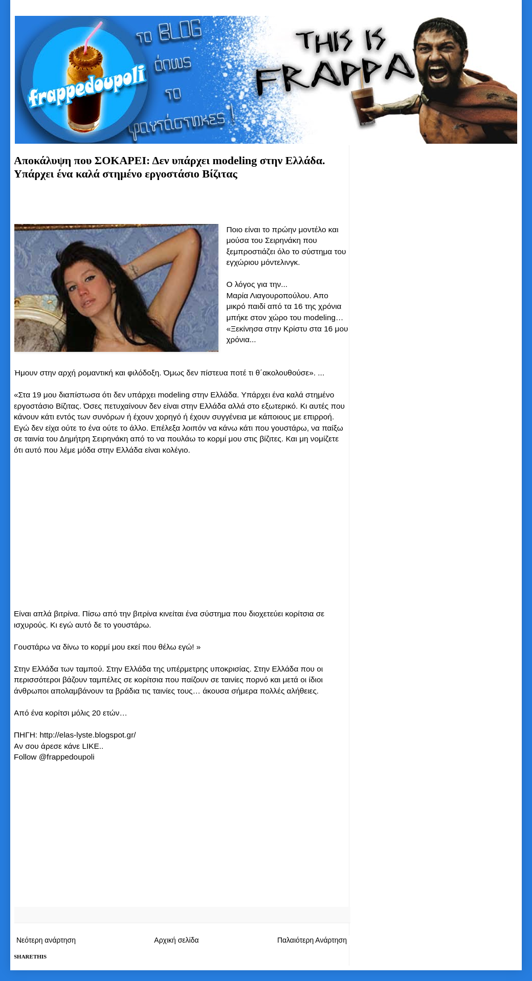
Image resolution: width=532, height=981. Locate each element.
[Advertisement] (181, 205)
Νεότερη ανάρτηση (46, 940)
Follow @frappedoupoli (54, 756)
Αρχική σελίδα (176, 940)
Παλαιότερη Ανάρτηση (312, 940)
